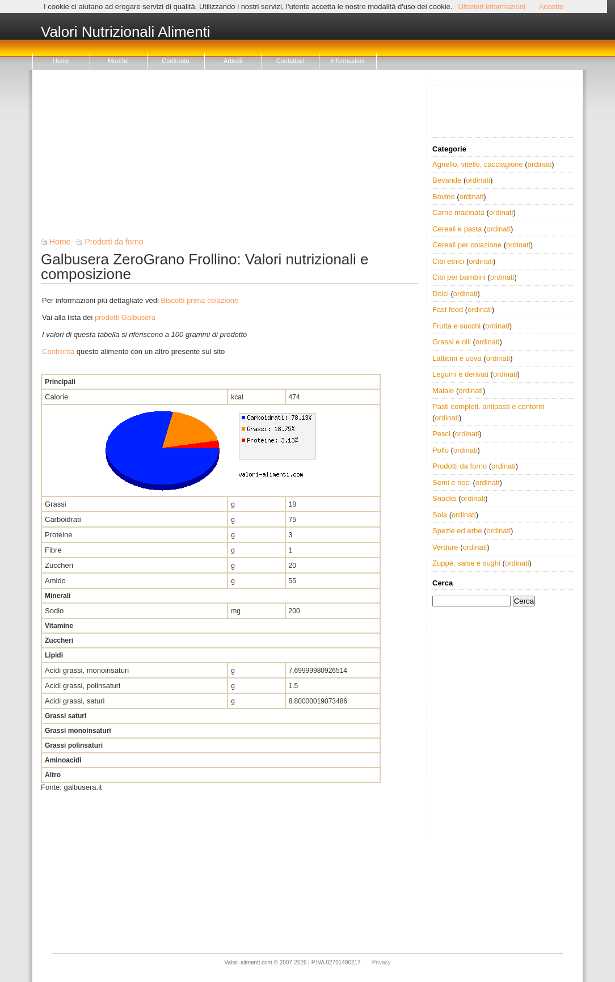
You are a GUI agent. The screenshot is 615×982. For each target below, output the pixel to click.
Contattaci (290, 60)
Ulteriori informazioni (491, 6)
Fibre (53, 550)
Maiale (443, 390)
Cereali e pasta (457, 229)
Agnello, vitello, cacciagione (477, 164)
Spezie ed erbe (457, 530)
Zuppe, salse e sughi (466, 563)
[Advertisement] (229, 157)
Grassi (55, 504)
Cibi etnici (448, 261)
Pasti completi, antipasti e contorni (488, 406)
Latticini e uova (457, 358)
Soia (439, 515)
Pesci (441, 433)
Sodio (54, 610)
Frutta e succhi (456, 326)
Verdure (445, 547)
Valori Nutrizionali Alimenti (125, 32)
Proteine (58, 534)
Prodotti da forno (114, 241)
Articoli (233, 60)
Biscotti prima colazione (200, 300)
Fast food (447, 309)
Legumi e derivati (460, 374)
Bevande (446, 180)
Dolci (440, 293)
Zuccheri (59, 565)
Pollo (440, 450)
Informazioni (348, 60)
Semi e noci (451, 482)
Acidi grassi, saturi (74, 701)
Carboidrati (63, 519)
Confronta (58, 351)
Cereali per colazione (467, 245)
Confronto (175, 60)
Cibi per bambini (459, 277)
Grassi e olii (451, 342)
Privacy (381, 962)
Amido (55, 580)
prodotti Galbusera (125, 317)
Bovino (443, 196)
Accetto (551, 6)
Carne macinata (458, 212)
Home (61, 60)
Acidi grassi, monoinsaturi (87, 670)
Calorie (56, 397)
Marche (118, 60)
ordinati (540, 164)
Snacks (444, 498)
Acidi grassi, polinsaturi (82, 685)
